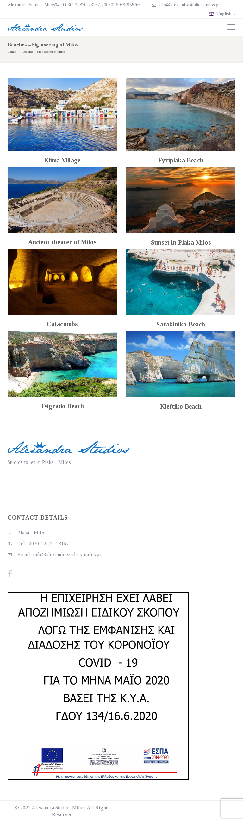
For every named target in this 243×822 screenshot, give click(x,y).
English (222, 13)
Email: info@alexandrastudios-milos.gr (55, 554)
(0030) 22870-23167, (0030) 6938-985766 (100, 5)
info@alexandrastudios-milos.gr (189, 5)
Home (12, 51)
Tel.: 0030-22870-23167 (38, 543)
